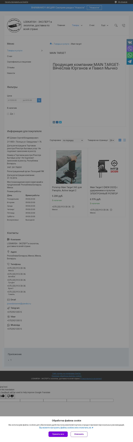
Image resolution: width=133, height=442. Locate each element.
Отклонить (79, 434)
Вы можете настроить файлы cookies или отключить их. (65, 428)
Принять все (58, 434)
